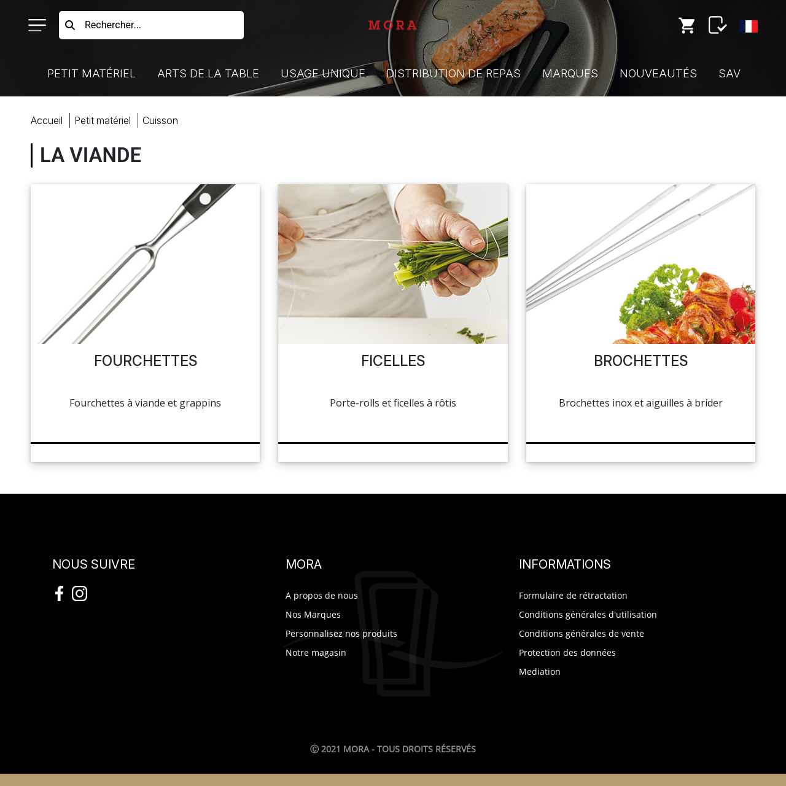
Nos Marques (313, 614)
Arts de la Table (208, 73)
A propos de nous (322, 595)
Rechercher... (113, 25)
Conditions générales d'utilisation (588, 614)
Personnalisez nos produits (341, 633)
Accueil (47, 120)
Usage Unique (323, 73)
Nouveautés (658, 73)
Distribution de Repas (453, 73)
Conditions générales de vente (581, 633)
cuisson (160, 120)
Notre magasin (316, 652)
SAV (729, 73)
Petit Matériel (91, 73)
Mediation (540, 671)
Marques (570, 73)
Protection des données (567, 652)
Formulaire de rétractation (573, 595)
